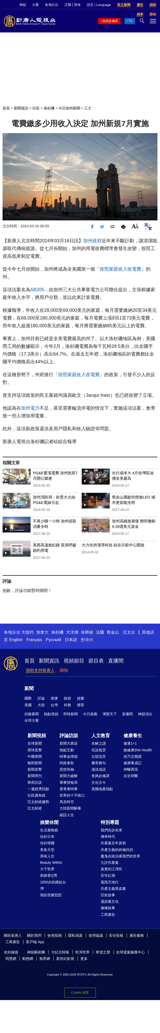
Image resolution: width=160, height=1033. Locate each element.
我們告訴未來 (111, 830)
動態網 (27, 959)
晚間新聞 (34, 763)
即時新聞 (70, 714)
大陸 (41, 705)
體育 (80, 705)
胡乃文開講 (133, 756)
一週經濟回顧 (38, 789)
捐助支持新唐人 (40, 670)
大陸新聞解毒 (70, 808)
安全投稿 (116, 935)
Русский (53, 640)
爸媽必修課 (100, 776)
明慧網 (10, 959)
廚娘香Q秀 (48, 875)
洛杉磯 (49, 108)
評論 (41, 698)
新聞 (29, 688)
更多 (84, 959)
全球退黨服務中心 (130, 952)
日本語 (71, 640)
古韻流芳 (98, 756)
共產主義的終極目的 (117, 850)
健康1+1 (130, 743)
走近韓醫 (131, 776)
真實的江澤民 (111, 869)
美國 (28, 705)
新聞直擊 (34, 769)
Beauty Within (51, 862)
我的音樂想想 (51, 895)
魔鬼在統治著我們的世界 (120, 856)
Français (34, 640)
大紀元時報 (60, 952)
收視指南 (55, 935)
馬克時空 (67, 802)
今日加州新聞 (69, 108)
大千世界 (47, 869)
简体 (77, 5)
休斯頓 (87, 632)
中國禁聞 (34, 756)
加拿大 (42, 632)
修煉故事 (108, 908)
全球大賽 (31, 720)
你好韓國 (47, 843)
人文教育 (100, 735)
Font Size (135, 225)
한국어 (87, 640)
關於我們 (34, 935)
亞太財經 (34, 808)
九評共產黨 (110, 862)
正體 (67, 5)
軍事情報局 (69, 782)
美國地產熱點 (102, 789)
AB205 (37, 289)
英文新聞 (123, 5)
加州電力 (30, 408)
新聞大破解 (69, 776)
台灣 (54, 705)
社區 (36, 108)
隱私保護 (75, 935)
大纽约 (27, 632)
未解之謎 (98, 743)
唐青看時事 (69, 789)
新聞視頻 (36, 735)
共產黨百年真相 (113, 843)
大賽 (35, 5)
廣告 (140, 5)
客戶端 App (35, 942)
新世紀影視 (65, 959)
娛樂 (80, 698)
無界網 (44, 959)
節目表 (96, 661)
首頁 (6, 108)
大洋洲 (72, 632)
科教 (67, 705)
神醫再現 (131, 769)
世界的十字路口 (72, 795)
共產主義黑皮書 (113, 888)
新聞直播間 (110, 21)
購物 (64, 670)
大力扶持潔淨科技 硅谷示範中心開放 (113, 545)
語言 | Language (99, 5)
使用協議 (96, 935)
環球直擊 (34, 750)
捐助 (152, 5)
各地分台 (51, 5)
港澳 (54, 698)
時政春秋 (67, 763)
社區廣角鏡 (36, 795)
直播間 (116, 661)
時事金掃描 (69, 756)
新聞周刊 (34, 776)
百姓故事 (108, 895)
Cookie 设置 (80, 992)
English (15, 640)
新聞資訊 (21, 108)
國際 (28, 698)
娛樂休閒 (49, 822)
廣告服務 (136, 935)
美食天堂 (47, 850)
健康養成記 (133, 763)
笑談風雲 (98, 750)
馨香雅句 (98, 763)
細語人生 (67, 815)
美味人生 (47, 856)
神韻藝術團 (36, 952)
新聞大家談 (69, 743)
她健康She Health (138, 750)
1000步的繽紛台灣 (53, 885)
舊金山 (113, 632)
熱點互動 (67, 750)
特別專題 (110, 822)
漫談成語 (98, 769)
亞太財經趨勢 (38, 802)
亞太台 (129, 632)
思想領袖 (67, 769)
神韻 (22, 5)
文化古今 (98, 782)
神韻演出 (145, 714)
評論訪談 (69, 735)
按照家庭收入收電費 (120, 269)
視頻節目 (74, 661)
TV (131, 21)
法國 (100, 632)
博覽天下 (109, 714)
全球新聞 (34, 743)
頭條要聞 (31, 714)
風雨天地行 (110, 882)
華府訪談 (34, 782)
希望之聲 (103, 952)
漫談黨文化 (110, 901)
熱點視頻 (51, 714)
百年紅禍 (108, 875)
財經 (67, 698)
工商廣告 (108, 915)
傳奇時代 (108, 836)
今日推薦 (90, 714)
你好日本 (47, 836)
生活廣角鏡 (49, 830)
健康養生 (133, 735)
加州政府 (92, 240)
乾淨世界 (82, 952)
